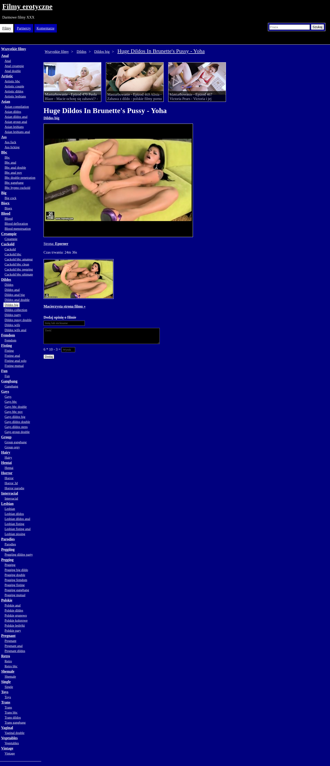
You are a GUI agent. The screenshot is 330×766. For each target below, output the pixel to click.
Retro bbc (11, 666)
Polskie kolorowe (16, 620)
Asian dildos (13, 112)
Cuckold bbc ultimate (19, 274)
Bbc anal (10, 162)
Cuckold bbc (13, 254)
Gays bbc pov (14, 412)
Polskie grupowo (16, 615)
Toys (4, 692)
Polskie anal (13, 605)
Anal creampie (14, 66)
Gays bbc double (16, 407)
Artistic (7, 76)
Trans (5, 702)
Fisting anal (12, 355)
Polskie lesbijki (15, 625)
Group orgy (12, 447)
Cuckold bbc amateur (19, 259)
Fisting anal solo (15, 361)
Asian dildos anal (16, 117)
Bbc (4, 152)
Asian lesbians (14, 127)
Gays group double (17, 432)
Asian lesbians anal (17, 132)
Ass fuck (10, 142)
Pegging (7, 560)
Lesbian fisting (14, 524)
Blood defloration (16, 223)
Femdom (8, 335)
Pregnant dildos (15, 651)
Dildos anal (12, 290)
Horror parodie (14, 488)
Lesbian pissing (15, 534)
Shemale (7, 671)
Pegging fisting (15, 585)
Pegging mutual (15, 595)
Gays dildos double (17, 422)
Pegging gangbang (17, 590)
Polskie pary (13, 630)
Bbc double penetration (20, 177)
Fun (4, 371)
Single (6, 682)
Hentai (6, 463)
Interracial (9, 493)
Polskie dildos (14, 610)
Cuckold (7, 244)
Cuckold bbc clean (17, 264)
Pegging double (15, 575)
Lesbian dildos (14, 514)
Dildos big (11, 305)
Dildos (6, 279)
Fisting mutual (14, 366)
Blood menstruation (18, 228)
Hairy (5, 452)
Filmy (6, 28)
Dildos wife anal (15, 330)
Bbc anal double (15, 167)
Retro (5, 656)
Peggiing (8, 549)
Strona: (49, 244)
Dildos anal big (15, 295)
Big (3, 193)
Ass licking (12, 147)
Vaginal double (15, 733)
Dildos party (13, 315)
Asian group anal (16, 122)
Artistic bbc (12, 81)
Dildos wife (12, 325)
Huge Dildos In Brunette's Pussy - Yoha (161, 51)
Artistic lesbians (15, 96)
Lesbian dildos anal (17, 519)
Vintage (7, 748)
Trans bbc (11, 712)
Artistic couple (14, 86)
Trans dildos (13, 717)
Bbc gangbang (14, 182)
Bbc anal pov (13, 172)
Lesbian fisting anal (18, 529)
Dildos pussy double (18, 320)
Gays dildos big (15, 417)
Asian (5, 101)
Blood (5, 213)
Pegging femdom (16, 580)
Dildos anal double (17, 300)
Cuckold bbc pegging (19, 269)
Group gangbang (16, 442)
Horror (6, 473)
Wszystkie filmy (13, 49)
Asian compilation (17, 106)
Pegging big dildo (16, 570)
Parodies (8, 539)
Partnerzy (24, 28)
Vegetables (9, 738)
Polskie (6, 600)
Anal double (13, 71)
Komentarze (46, 28)
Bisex (5, 203)
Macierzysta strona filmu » (64, 306)
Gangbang (9, 381)
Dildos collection (16, 310)
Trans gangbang (15, 722)
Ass (4, 137)
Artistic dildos (14, 91)
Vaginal (7, 728)
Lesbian (7, 504)
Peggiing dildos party (19, 554)
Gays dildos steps (16, 427)
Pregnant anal (14, 646)
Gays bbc (11, 401)
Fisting (6, 345)
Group (6, 437)
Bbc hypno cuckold (17, 187)
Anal (5, 56)
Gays (5, 391)
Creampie (8, 234)
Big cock (10, 198)
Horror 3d (11, 483)
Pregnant (8, 636)
